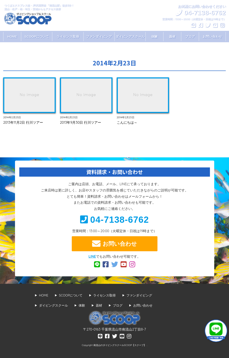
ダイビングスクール (130, 36)
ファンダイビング (99, 36)
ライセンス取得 (68, 36)
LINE (92, 256)
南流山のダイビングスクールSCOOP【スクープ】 (120, 345)
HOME (12, 36)
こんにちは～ (127, 122)
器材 (172, 36)
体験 (154, 36)
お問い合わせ (212, 36)
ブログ (190, 36)
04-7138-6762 (114, 220)
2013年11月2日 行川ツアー (23, 122)
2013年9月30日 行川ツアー (80, 122)
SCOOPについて (36, 36)
